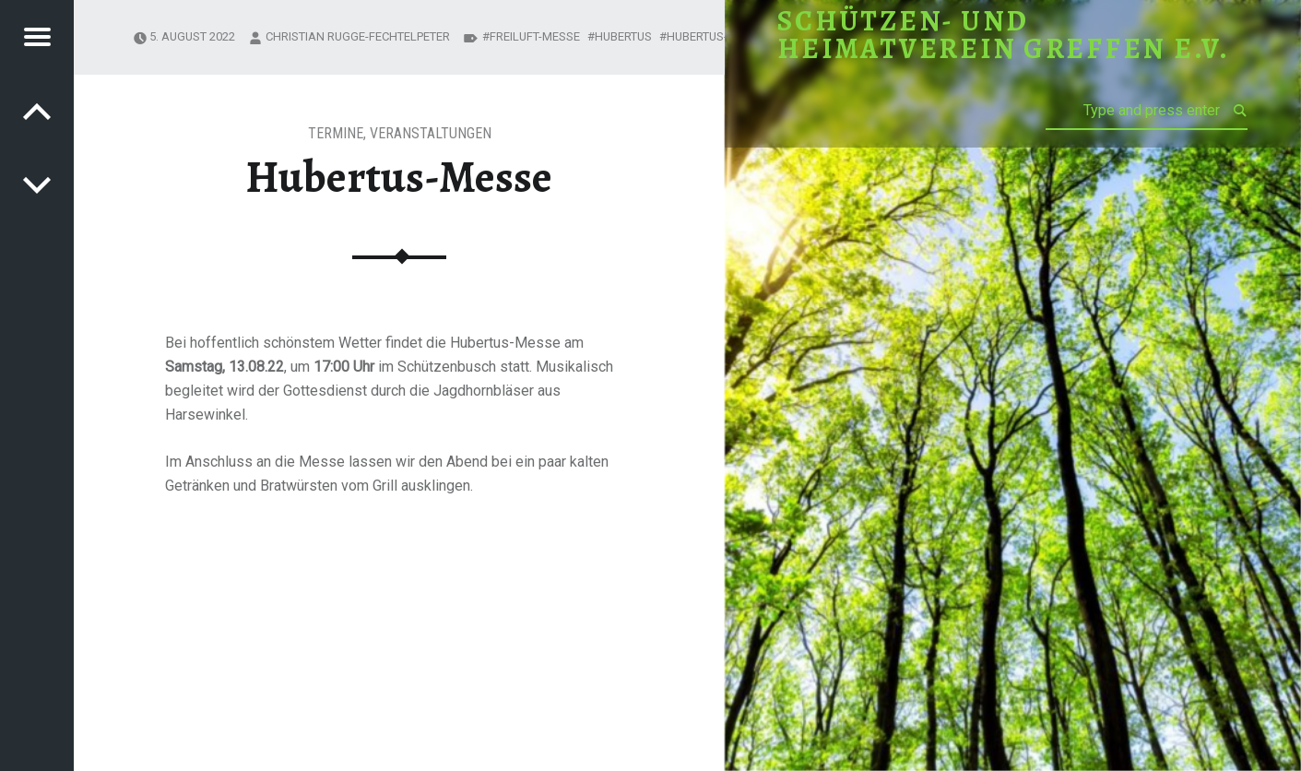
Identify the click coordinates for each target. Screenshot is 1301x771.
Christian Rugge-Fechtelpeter (358, 36)
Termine (335, 133)
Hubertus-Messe (716, 36)
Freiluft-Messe (535, 36)
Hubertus (623, 36)
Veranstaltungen (430, 133)
